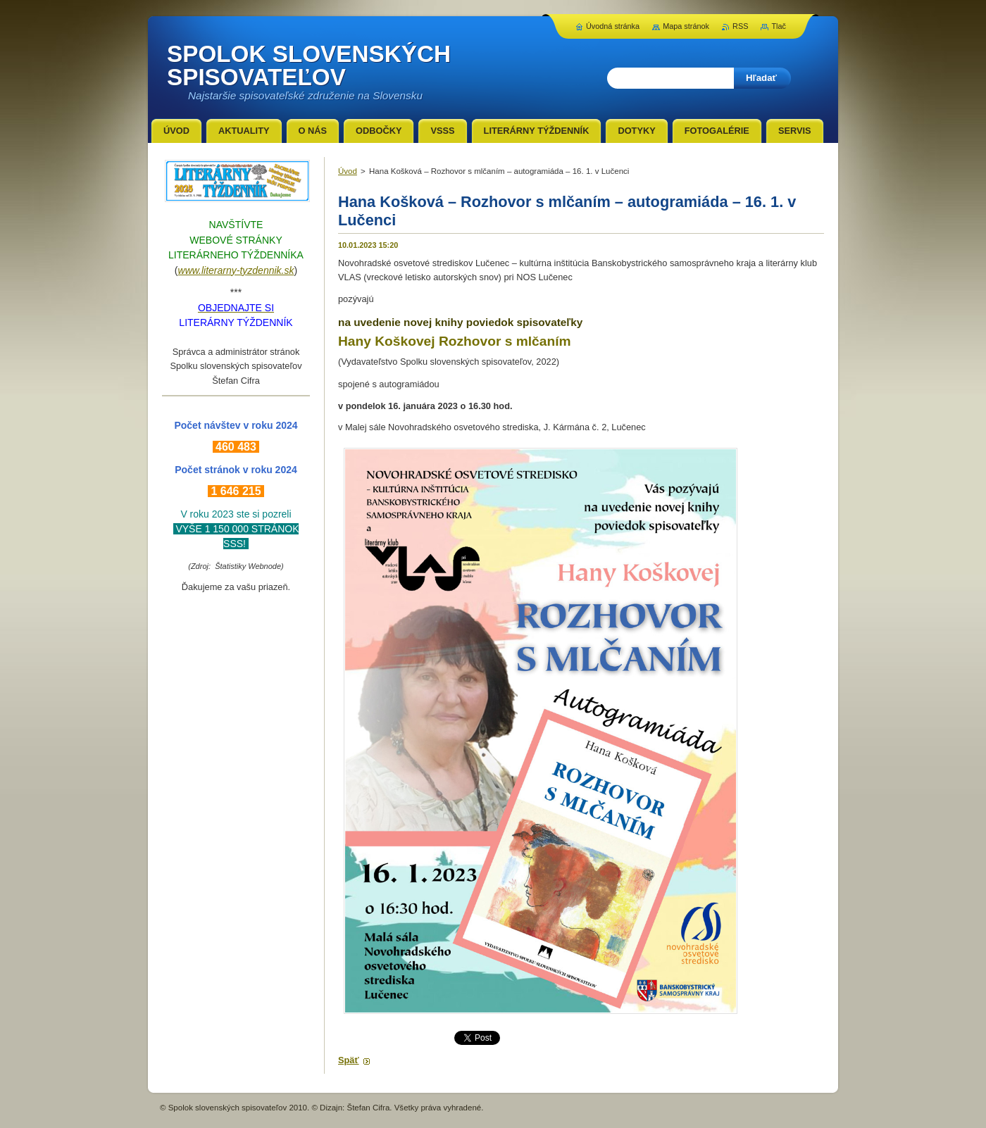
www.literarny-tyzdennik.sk (236, 270)
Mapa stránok (686, 26)
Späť (348, 1060)
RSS (740, 26)
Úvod (347, 171)
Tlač (778, 26)
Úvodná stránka (612, 26)
